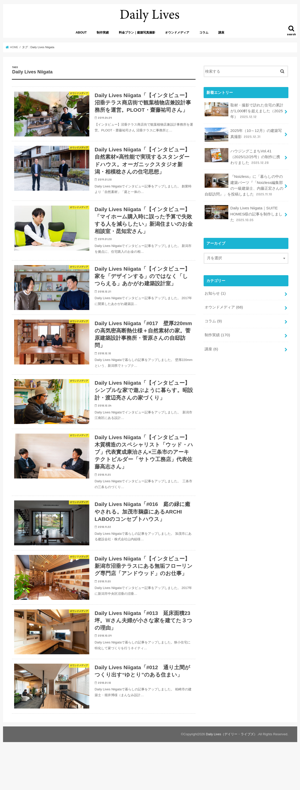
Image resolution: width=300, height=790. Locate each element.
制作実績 (103, 37)
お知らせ (215, 293)
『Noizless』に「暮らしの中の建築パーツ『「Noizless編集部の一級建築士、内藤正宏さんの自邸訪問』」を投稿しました (244, 187)
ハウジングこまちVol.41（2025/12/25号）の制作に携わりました (244, 159)
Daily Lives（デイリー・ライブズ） (231, 774)
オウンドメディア (177, 37)
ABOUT (81, 37)
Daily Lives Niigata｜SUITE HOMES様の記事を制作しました (243, 214)
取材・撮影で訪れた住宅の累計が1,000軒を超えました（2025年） (244, 114)
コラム (203, 37)
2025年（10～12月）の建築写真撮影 (243, 138)
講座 (221, 37)
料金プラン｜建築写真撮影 (137, 37)
